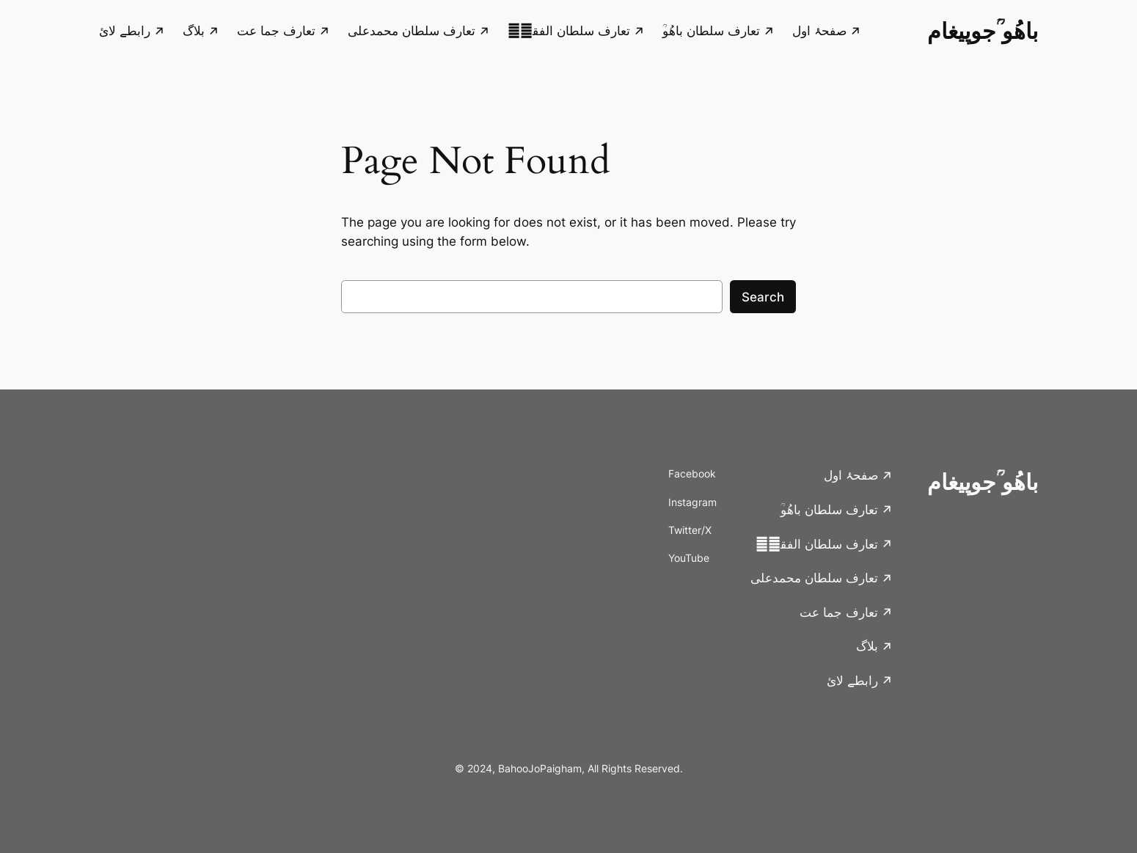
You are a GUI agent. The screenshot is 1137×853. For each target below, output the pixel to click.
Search (763, 297)
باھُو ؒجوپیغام (982, 31)
